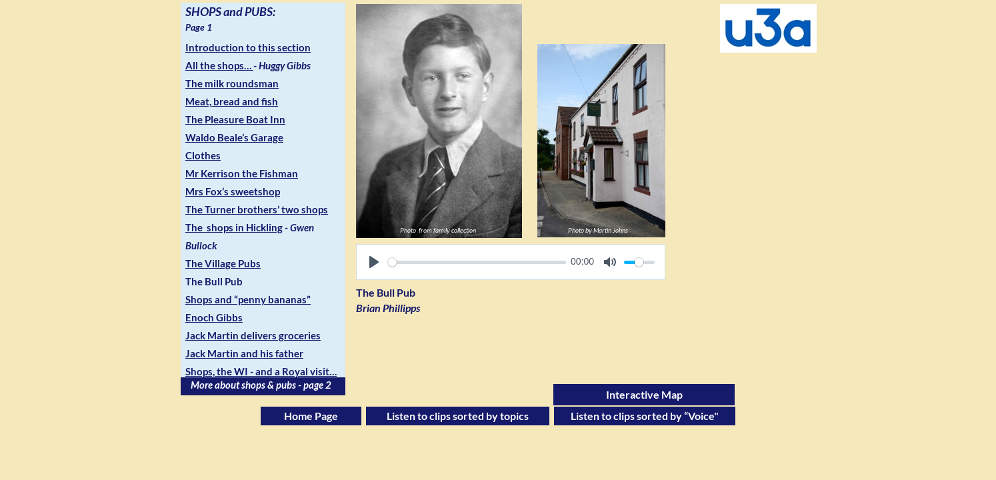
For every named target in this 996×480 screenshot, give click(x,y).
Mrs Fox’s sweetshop (232, 191)
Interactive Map (644, 394)
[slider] (477, 262)
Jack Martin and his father (244, 353)
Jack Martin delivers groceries (253, 335)
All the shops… (218, 65)
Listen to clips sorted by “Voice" (645, 415)
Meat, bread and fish (231, 101)
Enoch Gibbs (214, 317)
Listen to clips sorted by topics (458, 415)
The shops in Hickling (234, 227)
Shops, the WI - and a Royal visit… (261, 371)
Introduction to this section (248, 47)
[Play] (374, 262)
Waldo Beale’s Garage (234, 137)
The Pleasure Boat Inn (235, 119)
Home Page (311, 415)
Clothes (203, 155)
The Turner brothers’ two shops (256, 209)
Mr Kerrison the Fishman (241, 173)
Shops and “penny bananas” (248, 299)
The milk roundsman (232, 83)
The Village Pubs (223, 263)
